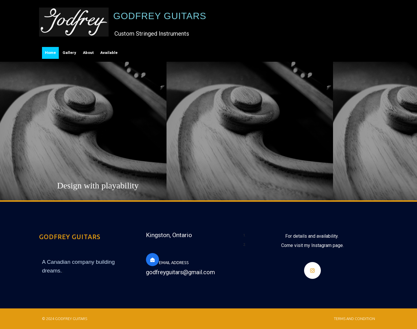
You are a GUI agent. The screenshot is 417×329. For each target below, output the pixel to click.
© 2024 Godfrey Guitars (64, 319)
